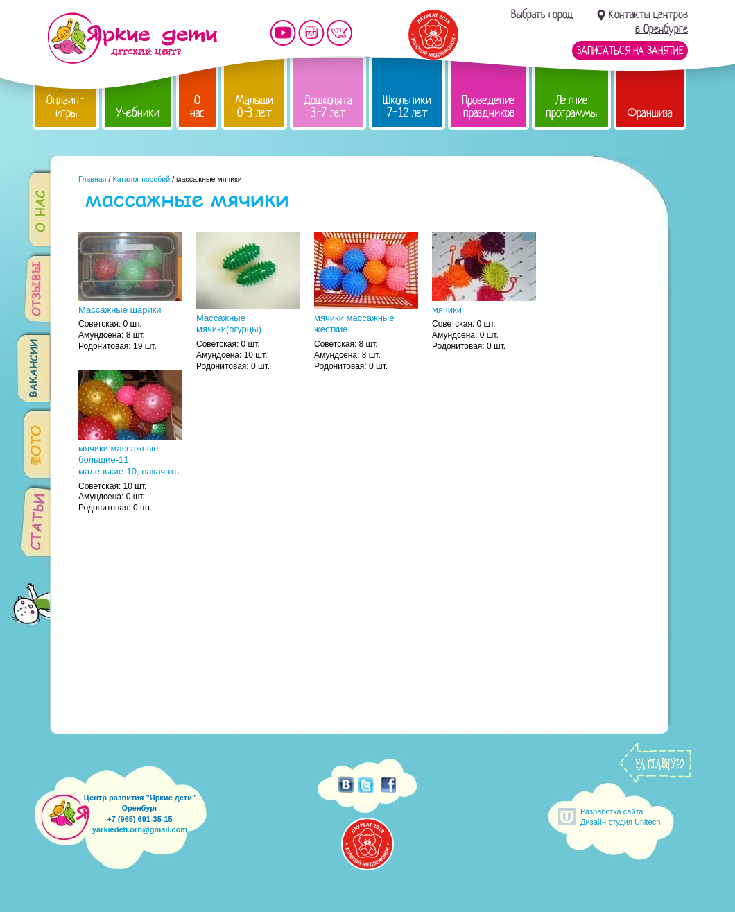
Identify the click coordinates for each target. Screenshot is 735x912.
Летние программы (571, 106)
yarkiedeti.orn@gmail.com (139, 829)
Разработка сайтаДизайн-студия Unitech (620, 816)
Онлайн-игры (65, 106)
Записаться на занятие (630, 51)
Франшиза (650, 113)
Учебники (137, 113)
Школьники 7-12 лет (407, 106)
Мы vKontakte (340, 33)
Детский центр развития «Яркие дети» (132, 38)
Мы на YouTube (283, 33)
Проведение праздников (488, 106)
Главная (92, 179)
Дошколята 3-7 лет (328, 106)
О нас (197, 106)
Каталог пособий (141, 179)
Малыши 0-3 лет (254, 106)
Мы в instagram (311, 33)
